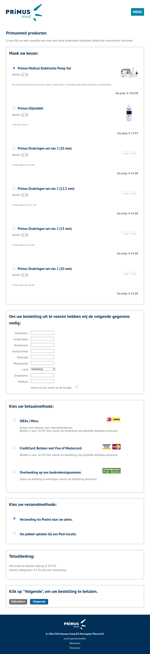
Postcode (22, 357)
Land (25, 369)
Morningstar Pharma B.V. (92, 633)
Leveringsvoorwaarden (75, 638)
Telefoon (23, 381)
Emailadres (21, 375)
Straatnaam (21, 345)
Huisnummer (20, 351)
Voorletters (21, 333)
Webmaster (75, 643)
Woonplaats (21, 363)
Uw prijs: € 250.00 (126, 93)
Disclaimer (75, 647)
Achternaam (20, 339)
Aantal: (75, 70)
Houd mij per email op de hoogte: (51, 387)
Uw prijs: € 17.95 (127, 133)
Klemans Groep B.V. (69, 633)
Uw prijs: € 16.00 (127, 173)
